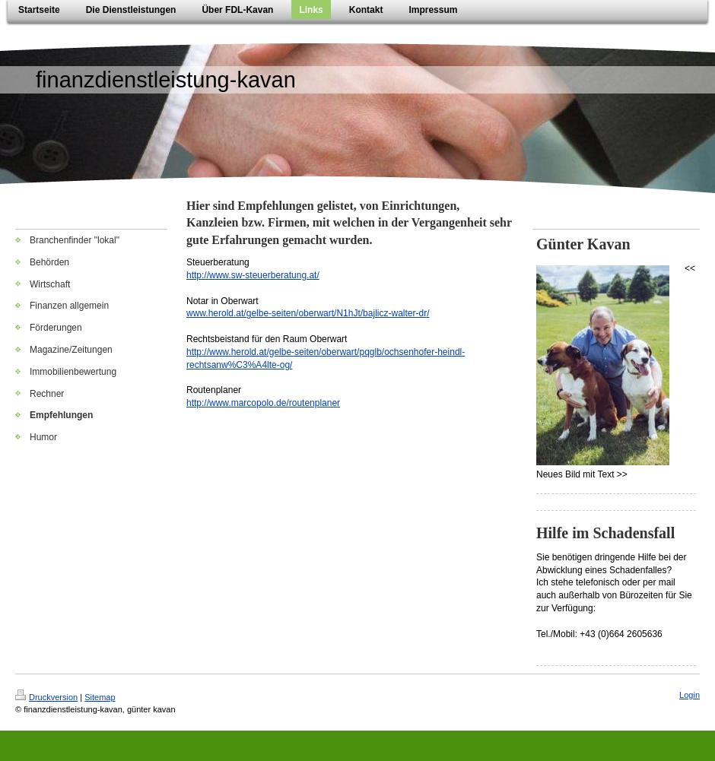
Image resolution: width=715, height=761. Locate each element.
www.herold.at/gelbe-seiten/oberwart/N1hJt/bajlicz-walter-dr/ (307, 313)
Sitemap (99, 697)
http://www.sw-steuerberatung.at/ (252, 275)
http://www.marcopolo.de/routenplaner (263, 403)
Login (689, 694)
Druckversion (46, 697)
